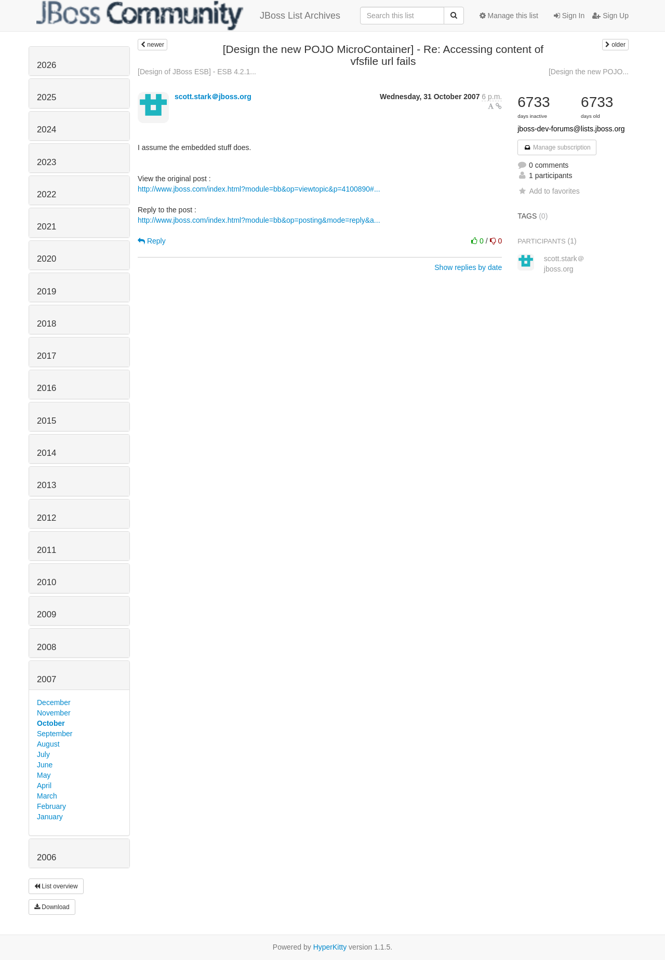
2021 (46, 227)
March (47, 796)
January (50, 817)
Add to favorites (548, 191)
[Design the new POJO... (589, 71)
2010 (46, 582)
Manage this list (509, 15)
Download (52, 907)
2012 (46, 518)
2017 (46, 356)
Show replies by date (468, 267)
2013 (46, 485)
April (44, 785)
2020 (46, 259)
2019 (46, 291)
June (44, 765)
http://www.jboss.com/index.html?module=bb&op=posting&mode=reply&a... (259, 220)
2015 (46, 421)
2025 (46, 97)
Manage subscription (557, 147)
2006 (46, 857)
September (54, 733)
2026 (46, 65)
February (51, 806)
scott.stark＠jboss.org (213, 96)
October (51, 723)
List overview (56, 886)
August (48, 744)
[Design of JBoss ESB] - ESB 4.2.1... (197, 71)
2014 (46, 453)
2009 (46, 614)
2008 (46, 647)
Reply (152, 241)
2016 (46, 388)
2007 (46, 679)
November (54, 713)
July (43, 754)
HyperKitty (330, 947)
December (54, 702)
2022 (46, 194)
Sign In (569, 15)
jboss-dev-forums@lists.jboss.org (570, 129)
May (43, 775)
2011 (46, 550)
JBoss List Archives (188, 16)
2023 (46, 162)
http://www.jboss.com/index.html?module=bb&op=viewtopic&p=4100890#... (259, 189)
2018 (46, 324)
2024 (46, 129)
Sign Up (610, 15)
